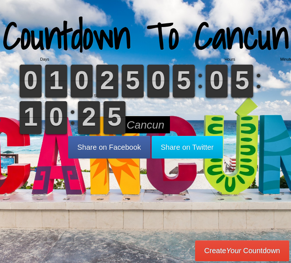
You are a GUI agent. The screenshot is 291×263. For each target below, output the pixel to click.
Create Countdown (242, 251)
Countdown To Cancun (145, 36)
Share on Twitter (187, 147)
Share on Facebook (109, 147)
